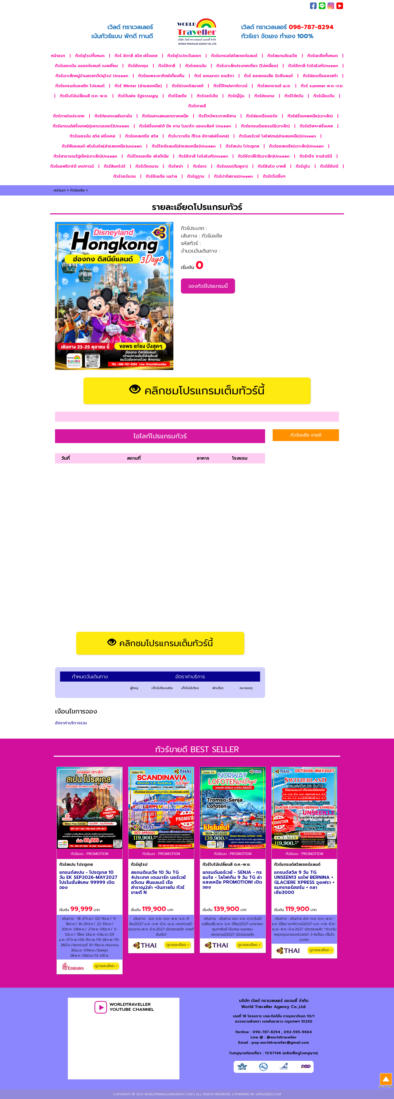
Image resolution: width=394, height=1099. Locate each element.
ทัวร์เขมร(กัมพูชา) (232, 166)
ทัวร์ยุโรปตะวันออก (184, 56)
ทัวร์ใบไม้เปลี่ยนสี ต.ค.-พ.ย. (84, 96)
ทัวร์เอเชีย (77, 190)
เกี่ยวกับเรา (265, 6)
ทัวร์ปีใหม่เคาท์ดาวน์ (230, 86)
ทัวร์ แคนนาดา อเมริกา (214, 76)
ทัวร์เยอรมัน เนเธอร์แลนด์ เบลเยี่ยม (86, 66)
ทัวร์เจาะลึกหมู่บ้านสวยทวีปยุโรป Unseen (92, 76)
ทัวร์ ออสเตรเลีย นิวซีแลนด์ (268, 76)
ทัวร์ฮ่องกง (264, 96)
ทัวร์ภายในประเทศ (68, 116)
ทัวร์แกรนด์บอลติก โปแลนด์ (80, 86)
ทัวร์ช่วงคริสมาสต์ (187, 86)
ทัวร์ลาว (200, 166)
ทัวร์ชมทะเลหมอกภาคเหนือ (165, 116)
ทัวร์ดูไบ (303, 166)
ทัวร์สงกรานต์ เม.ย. (274, 86)
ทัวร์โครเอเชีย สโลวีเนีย (148, 156)
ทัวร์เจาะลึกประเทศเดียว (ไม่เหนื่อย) (247, 66)
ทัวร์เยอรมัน (195, 66)
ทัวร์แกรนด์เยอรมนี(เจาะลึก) (265, 126)
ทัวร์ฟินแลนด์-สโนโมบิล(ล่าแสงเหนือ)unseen (102, 146)
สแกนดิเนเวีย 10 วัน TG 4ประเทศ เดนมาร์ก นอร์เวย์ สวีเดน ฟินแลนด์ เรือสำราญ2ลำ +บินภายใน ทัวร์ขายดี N (158, 882)
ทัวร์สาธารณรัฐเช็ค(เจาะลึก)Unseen (85, 156)
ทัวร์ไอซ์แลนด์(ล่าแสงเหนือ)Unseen (184, 146)
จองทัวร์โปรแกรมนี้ (208, 286)
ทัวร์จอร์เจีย (207, 96)
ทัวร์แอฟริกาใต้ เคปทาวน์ (72, 166)
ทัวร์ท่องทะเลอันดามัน (113, 116)
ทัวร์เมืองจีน (323, 96)
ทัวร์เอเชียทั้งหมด (322, 56)
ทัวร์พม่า (175, 166)
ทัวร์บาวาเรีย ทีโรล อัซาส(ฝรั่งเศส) (198, 136)
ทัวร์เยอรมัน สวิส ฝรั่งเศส (92, 136)
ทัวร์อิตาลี (166, 66)
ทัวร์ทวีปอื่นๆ (274, 176)
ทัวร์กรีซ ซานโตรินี (316, 156)
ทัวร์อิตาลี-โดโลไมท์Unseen (313, 66)
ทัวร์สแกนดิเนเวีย (282, 56)
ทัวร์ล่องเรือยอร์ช (261, 116)
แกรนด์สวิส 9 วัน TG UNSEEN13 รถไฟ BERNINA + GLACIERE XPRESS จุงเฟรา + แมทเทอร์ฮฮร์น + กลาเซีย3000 (304, 882)
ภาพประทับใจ (244, 6)
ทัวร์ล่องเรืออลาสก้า (320, 76)
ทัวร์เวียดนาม (146, 166)
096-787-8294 (266, 1032)
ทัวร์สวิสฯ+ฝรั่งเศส (316, 126)
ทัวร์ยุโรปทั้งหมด (90, 56)
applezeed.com (268, 1094)
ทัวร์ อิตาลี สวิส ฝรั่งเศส (136, 56)
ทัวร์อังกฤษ (138, 66)
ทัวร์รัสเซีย (177, 96)
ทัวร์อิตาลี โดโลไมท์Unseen (203, 156)
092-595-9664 (298, 1032)
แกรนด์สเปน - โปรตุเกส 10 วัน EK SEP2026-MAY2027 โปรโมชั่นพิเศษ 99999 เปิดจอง (88, 880)
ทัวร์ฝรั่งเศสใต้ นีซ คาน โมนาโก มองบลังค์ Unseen (185, 126)
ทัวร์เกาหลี (197, 106)
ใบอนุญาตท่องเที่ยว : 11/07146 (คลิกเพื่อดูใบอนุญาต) (273, 1053)
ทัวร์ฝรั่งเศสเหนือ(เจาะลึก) (310, 116)
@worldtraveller (282, 1037)
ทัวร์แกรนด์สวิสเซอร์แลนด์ (234, 56)
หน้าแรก (58, 56)
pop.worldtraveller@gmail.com (280, 1042)
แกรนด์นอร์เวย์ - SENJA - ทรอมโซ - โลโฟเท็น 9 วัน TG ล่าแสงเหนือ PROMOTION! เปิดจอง (232, 880)
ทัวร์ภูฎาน (195, 176)
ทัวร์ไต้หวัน (293, 96)
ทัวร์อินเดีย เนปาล (161, 176)
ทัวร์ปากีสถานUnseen (233, 176)
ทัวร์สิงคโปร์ (114, 166)
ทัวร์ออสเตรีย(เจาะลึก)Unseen (296, 146)
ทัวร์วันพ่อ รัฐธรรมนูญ (138, 96)
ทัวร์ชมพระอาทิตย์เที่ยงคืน (161, 76)
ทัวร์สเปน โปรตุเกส (242, 146)
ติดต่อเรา (284, 6)
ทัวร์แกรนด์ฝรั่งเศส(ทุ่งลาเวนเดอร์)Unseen (91, 126)
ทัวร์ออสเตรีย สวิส (141, 136)
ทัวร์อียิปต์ (329, 166)
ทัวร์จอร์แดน (124, 176)
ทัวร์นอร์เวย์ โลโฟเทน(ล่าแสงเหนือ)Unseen (277, 136)
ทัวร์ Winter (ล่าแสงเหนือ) (138, 86)
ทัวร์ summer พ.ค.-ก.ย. (322, 86)
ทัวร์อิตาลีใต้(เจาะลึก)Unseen (263, 156)
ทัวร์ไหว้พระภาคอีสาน (217, 116)
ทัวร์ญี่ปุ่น (236, 96)
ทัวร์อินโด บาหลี (272, 166)
